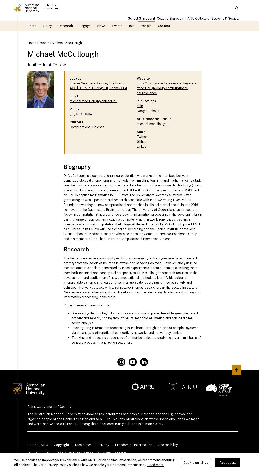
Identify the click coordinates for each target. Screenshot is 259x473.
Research (65, 26)
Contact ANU (37, 445)
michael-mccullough (151, 124)
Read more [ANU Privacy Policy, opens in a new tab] (155, 465)
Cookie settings (196, 463)
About (32, 26)
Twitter (142, 137)
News (101, 26)
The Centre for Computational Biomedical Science (135, 239)
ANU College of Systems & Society (213, 18)
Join (131, 26)
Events (117, 26)
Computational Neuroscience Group (170, 234)
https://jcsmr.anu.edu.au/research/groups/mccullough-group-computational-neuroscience (166, 88)
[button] (236, 8)
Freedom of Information (133, 445)
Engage (85, 26)
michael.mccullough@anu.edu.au (93, 101)
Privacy (103, 445)
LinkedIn (143, 146)
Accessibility (168, 445)
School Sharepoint (141, 18)
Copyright (61, 445)
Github (141, 142)
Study (47, 26)
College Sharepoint (171, 18)
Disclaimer (83, 445)
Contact (164, 26)
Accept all (227, 463)
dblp (140, 106)
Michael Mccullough (67, 43)
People (146, 26)
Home (31, 43)
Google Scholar (148, 111)
